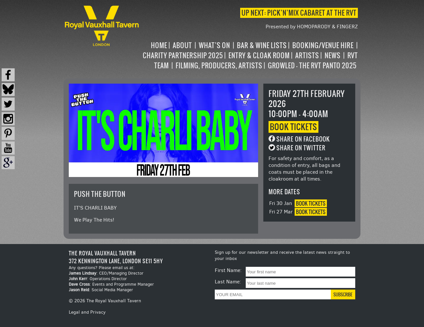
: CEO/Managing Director (106, 273)
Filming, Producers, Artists (219, 66)
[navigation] (249, 55)
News (333, 55)
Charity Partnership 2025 (183, 55)
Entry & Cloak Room (259, 55)
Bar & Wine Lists (262, 45)
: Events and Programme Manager (111, 284)
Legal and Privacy (87, 312)
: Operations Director (98, 278)
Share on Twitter (301, 147)
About (182, 45)
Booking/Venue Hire (323, 45)
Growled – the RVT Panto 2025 (312, 66)
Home (159, 45)
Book (293, 127)
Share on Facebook (303, 139)
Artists (307, 55)
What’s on (214, 45)
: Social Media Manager (101, 290)
